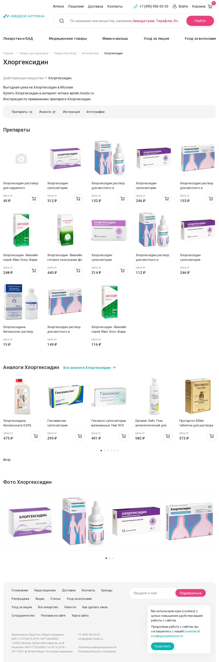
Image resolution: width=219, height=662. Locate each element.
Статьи (55, 598)
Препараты (22, 112)
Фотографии (95, 112)
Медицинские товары (68, 38)
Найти (200, 21)
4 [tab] (111, 450)
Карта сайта (80, 615)
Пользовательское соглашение (97, 651)
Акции (40, 598)
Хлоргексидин (60, 78)
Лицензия (76, 6)
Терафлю (164, 21)
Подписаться (190, 593)
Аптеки (58, 6)
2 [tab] (104, 450)
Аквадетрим (143, 21)
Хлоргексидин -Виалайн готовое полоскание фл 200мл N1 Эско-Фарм (64, 259)
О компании (20, 590)
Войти (183, 6)
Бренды (106, 590)
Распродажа (20, 598)
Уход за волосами (200, 38)
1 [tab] (101, 450)
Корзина (204, 6)
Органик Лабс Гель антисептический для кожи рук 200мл (150, 425)
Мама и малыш (115, 38)
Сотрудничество (23, 615)
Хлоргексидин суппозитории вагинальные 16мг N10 (108, 259)
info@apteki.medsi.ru (90, 638)
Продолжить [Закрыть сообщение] (162, 646)
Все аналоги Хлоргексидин (87, 367)
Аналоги (47, 112)
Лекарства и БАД (18, 38)
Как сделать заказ (95, 607)
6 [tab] (118, 450)
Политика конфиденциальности (97, 647)
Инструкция (71, 112)
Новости (70, 607)
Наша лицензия (45, 590)
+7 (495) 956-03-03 (154, 6)
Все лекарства (48, 607)
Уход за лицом (156, 38)
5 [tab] (114, 450)
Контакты (115, 6)
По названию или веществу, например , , (125, 21)
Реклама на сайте (53, 615)
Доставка (95, 6)
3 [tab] (108, 450)
